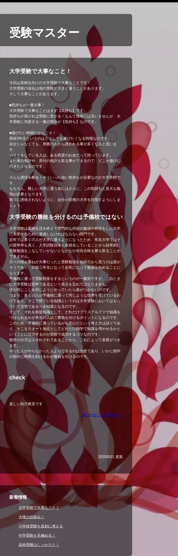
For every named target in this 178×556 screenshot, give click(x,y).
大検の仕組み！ (31, 517)
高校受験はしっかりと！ (39, 545)
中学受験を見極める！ (37, 535)
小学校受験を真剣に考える (41, 526)
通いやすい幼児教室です (102, 415)
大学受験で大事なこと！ (39, 508)
